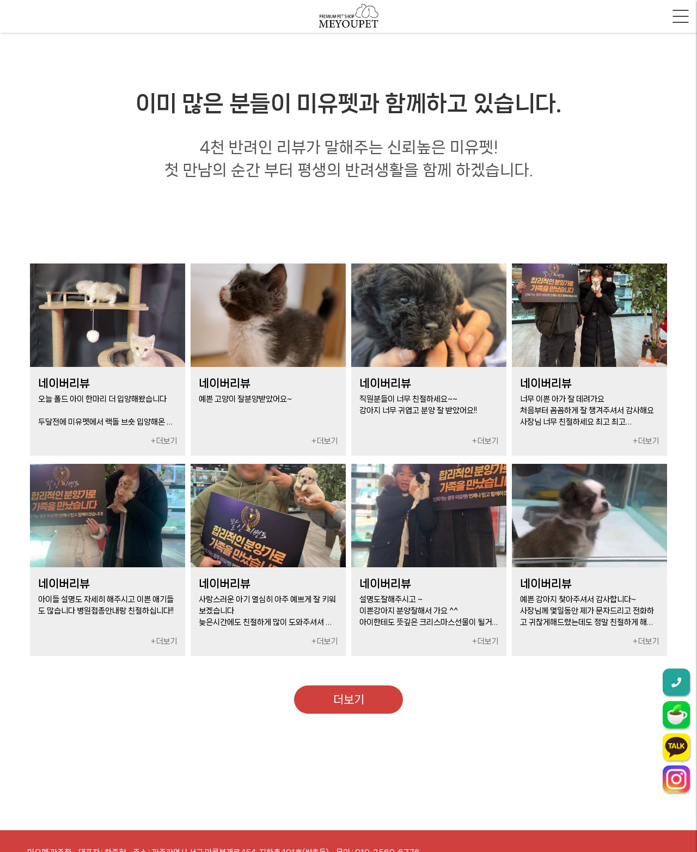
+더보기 (164, 441)
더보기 (348, 700)
